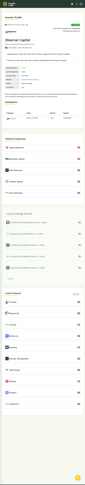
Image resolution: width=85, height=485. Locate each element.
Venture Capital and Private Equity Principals (19, 44)
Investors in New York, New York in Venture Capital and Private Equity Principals (37, 60)
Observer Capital (17, 40)
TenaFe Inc (15, 404)
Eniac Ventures (15, 193)
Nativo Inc (15, 336)
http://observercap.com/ (30, 79)
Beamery (14, 347)
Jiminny (14, 381)
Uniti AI (11, 118)
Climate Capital (15, 181)
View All (77, 294)
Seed (52, 118)
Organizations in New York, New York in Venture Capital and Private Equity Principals (38, 54)
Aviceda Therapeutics (20, 359)
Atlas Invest (16, 370)
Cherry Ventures (16, 147)
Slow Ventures (15, 170)
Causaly (14, 325)
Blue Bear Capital (16, 159)
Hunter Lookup (27, 83)
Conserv (14, 393)
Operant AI (15, 313)
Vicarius (14, 302)
